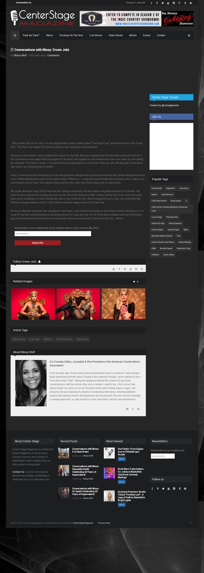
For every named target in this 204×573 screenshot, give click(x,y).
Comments (53, 55)
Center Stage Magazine (83, 523)
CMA (153, 248)
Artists (133, 35)
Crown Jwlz (34, 339)
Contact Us (18, 471)
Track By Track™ (31, 35)
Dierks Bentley (185, 242)
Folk (178, 236)
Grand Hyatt (156, 188)
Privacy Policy (104, 523)
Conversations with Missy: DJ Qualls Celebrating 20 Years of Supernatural (85, 491)
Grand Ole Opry (157, 223)
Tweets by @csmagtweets (164, 105)
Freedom (155, 255)
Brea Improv (176, 201)
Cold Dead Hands (158, 201)
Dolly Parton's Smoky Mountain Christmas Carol (169, 209)
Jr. (187, 201)
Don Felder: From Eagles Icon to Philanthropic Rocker (130, 452)
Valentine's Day (183, 248)
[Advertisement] (173, 67)
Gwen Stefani (82, 339)
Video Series (116, 35)
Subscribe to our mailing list (167, 450)
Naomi (154, 194)
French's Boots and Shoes (162, 242)
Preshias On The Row (71, 35)
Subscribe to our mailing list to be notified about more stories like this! (57, 228)
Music (49, 35)
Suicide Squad (166, 248)
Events (147, 35)
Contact (161, 35)
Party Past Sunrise (64, 339)
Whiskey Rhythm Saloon (161, 236)
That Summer (172, 217)
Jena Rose (184, 188)
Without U (48, 339)
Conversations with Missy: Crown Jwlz (41, 50)
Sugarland (170, 188)
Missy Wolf (20, 55)
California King (19, 339)
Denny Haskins (175, 223)
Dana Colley (169, 255)
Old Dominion (167, 194)
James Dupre (173, 230)
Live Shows (95, 35)
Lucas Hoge (156, 217)
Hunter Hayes (157, 230)
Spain (186, 230)
